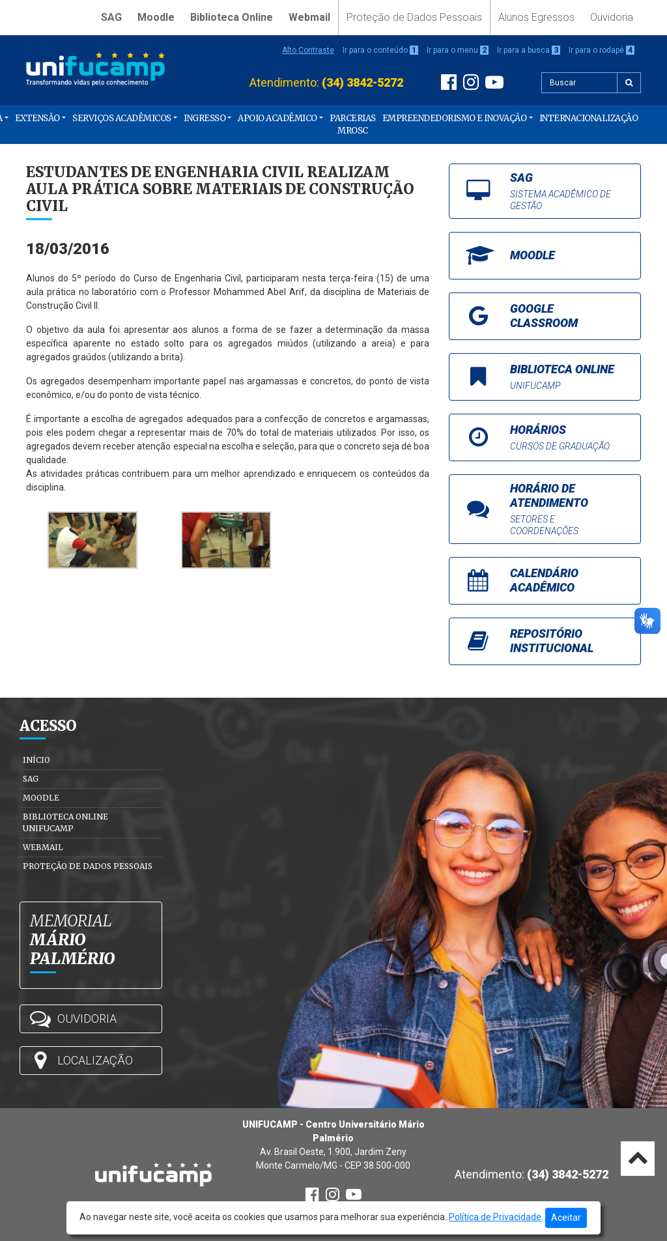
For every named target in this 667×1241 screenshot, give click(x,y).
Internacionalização (588, 118)
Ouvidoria (611, 17)
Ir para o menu (458, 50)
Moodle (156, 17)
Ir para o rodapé (601, 50)
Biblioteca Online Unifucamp (65, 822)
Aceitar (566, 1217)
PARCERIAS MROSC (353, 125)
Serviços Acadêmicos (121, 118)
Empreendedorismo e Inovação (454, 118)
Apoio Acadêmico (277, 118)
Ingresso (204, 118)
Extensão (37, 118)
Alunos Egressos (536, 17)
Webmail (309, 17)
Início (36, 760)
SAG (111, 17)
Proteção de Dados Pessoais (414, 17)
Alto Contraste (308, 50)
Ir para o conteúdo (380, 50)
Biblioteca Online (231, 17)
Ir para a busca (528, 50)
